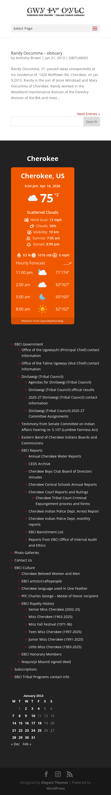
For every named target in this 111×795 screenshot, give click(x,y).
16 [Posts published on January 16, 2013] (27, 723)
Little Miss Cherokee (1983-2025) (55, 647)
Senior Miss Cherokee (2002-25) (54, 609)
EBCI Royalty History (38, 603)
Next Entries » (88, 114)
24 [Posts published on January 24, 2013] (33, 730)
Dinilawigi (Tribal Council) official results (61, 389)
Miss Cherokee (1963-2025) (50, 616)
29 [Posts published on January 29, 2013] (20, 737)
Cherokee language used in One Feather (55, 588)
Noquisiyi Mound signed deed (46, 661)
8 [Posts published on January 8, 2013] (20, 715)
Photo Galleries (26, 552)
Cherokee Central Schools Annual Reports (63, 484)
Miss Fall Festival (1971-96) (50, 624)
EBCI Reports (32, 450)
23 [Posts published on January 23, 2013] (27, 730)
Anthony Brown (28, 58)
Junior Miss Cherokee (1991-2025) (56, 639)
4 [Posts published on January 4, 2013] (39, 708)
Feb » (27, 744)
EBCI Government (28, 344)
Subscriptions (25, 669)
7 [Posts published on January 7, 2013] (13, 715)
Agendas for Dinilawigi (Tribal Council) (60, 382)
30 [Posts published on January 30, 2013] (27, 737)
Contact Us (23, 560)
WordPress (55, 788)
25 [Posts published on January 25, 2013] (40, 730)
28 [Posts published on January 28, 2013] (14, 737)
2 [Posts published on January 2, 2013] (26, 708)
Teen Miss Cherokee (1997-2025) (55, 631)
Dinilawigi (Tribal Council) (42, 376)
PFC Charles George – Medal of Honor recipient (60, 596)
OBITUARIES (78, 58)
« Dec (15, 744)
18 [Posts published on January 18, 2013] (40, 723)
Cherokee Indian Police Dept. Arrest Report (64, 511)
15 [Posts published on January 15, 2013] (20, 723)
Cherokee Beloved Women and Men (51, 573)
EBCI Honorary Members (42, 654)
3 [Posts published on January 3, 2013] (32, 708)
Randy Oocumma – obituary (36, 53)
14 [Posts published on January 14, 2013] (14, 723)
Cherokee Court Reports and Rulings (58, 492)
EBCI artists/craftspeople (42, 581)
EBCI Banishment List (46, 532)
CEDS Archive (39, 463)
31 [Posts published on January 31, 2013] (33, 737)
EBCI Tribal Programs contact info (41, 676)
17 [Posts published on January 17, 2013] (33, 723)
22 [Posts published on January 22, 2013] (20, 730)
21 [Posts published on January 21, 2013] (14, 730)
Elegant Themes (54, 782)
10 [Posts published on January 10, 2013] (33, 715)
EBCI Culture (24, 567)
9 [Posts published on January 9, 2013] (26, 715)
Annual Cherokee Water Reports (55, 456)
